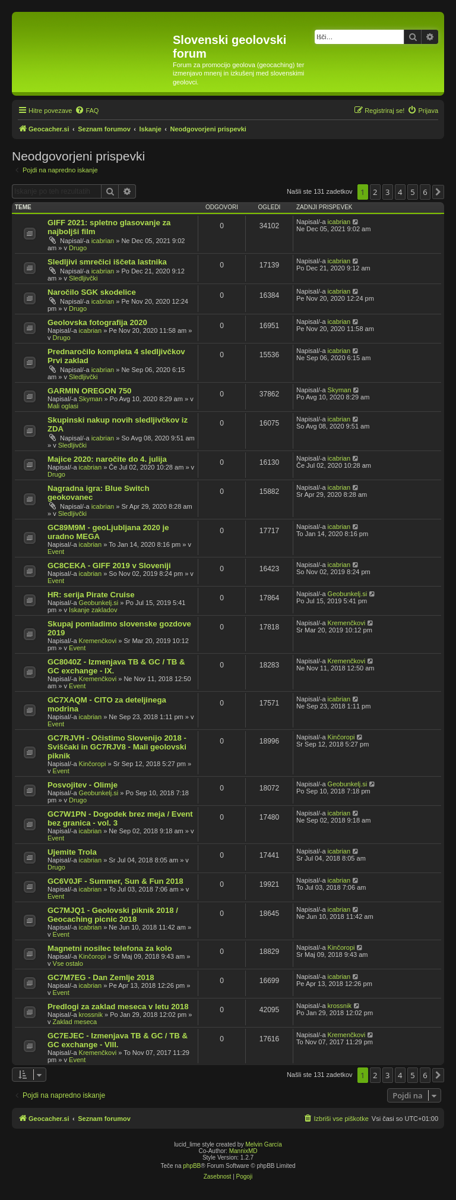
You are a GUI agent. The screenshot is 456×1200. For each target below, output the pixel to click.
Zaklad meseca (75, 1021)
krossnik (91, 1014)
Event (56, 551)
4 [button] (400, 192)
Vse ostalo (68, 963)
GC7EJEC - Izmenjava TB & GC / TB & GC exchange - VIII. (118, 1040)
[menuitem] (87, 110)
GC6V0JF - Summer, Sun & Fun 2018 (115, 881)
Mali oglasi (63, 406)
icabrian (103, 240)
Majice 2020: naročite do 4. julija (107, 459)
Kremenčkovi (98, 640)
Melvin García (263, 1144)
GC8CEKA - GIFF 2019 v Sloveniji (109, 565)
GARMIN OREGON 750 (89, 390)
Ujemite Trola (72, 852)
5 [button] (412, 192)
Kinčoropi (92, 763)
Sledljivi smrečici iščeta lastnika (107, 261)
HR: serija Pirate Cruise (91, 594)
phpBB (192, 1166)
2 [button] (375, 192)
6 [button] (425, 192)
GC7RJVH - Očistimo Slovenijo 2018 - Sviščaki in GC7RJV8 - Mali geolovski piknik (117, 746)
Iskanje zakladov (93, 609)
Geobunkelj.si (99, 602)
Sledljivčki (83, 278)
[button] (438, 192)
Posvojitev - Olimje (83, 784)
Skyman (91, 398)
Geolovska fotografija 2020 (97, 322)
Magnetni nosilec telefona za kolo (110, 948)
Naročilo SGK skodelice (92, 292)
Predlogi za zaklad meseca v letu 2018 (118, 1006)
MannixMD (243, 1151)
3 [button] (387, 192)
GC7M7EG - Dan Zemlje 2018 (101, 977)
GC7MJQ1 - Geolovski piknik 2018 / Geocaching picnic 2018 (113, 915)
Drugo (78, 247)
